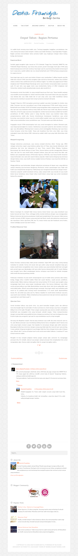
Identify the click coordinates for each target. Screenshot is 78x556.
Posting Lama (63, 358)
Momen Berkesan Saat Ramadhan (28, 527)
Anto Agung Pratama (23, 369)
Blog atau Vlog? (22, 517)
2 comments (50, 43)
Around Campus (38, 25)
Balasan (20, 385)
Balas (17, 381)
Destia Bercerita (37, 545)
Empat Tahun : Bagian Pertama (39, 37)
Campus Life (39, 34)
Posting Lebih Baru (16, 358)
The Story (25, 25)
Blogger (58, 545)
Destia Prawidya (26, 389)
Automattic (25, 547)
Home (15, 25)
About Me (61, 25)
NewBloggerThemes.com (55, 547)
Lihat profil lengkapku (17, 475)
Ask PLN (51, 25)
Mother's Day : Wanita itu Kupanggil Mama (30, 507)
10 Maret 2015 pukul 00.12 (38, 369)
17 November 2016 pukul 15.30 (43, 389)
